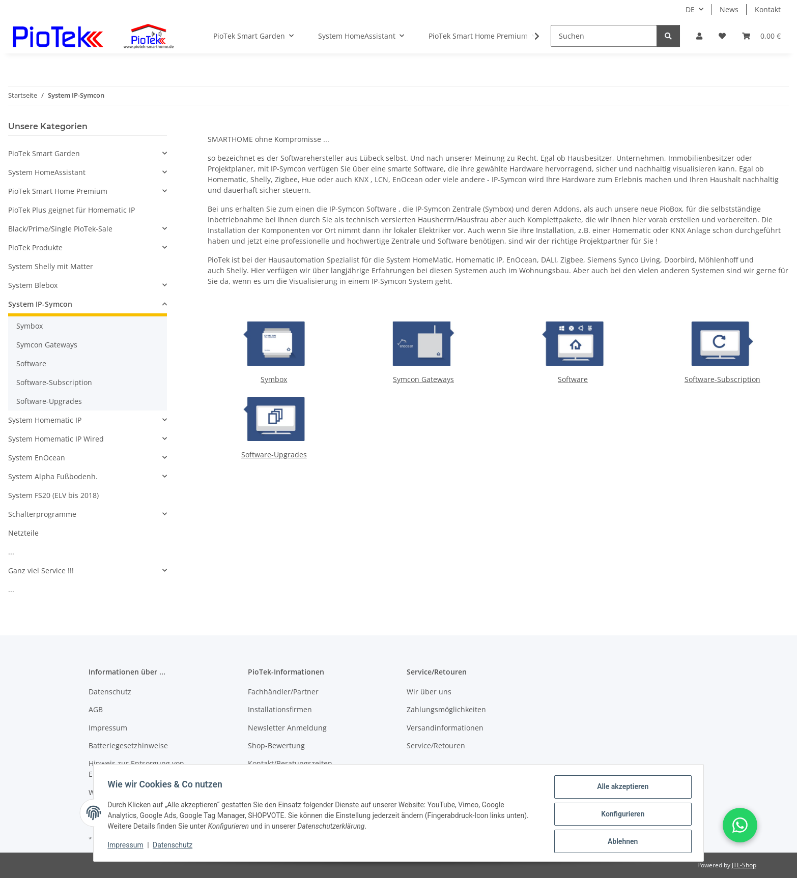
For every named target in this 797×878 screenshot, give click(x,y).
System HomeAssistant (47, 172)
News (729, 9)
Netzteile (23, 533)
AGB (96, 709)
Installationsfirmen (280, 709)
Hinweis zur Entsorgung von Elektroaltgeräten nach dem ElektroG (151, 768)
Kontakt (768, 9)
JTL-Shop (744, 865)
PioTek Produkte (35, 247)
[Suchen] (604, 36)
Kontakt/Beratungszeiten (290, 763)
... (11, 552)
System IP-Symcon (40, 304)
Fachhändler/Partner (283, 691)
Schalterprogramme (42, 514)
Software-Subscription (722, 379)
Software (573, 379)
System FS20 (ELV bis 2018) (53, 495)
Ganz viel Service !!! (41, 570)
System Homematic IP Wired (56, 439)
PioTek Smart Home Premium (57, 191)
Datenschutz (175, 846)
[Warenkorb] (761, 35)
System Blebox (33, 285)
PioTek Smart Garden (44, 153)
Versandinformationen (445, 728)
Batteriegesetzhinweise (128, 745)
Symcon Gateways (423, 379)
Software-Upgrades (274, 454)
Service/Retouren (436, 745)
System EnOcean (36, 457)
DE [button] (690, 9)
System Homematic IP (44, 420)
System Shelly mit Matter (50, 266)
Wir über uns (429, 691)
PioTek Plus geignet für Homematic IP (71, 210)
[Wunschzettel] (722, 35)
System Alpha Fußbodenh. (53, 476)
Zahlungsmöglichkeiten (446, 709)
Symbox (274, 379)
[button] (699, 35)
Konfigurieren (620, 815)
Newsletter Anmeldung (287, 728)
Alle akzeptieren (620, 789)
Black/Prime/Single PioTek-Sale (60, 228)
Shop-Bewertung (276, 745)
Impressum (128, 846)
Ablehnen (620, 842)
